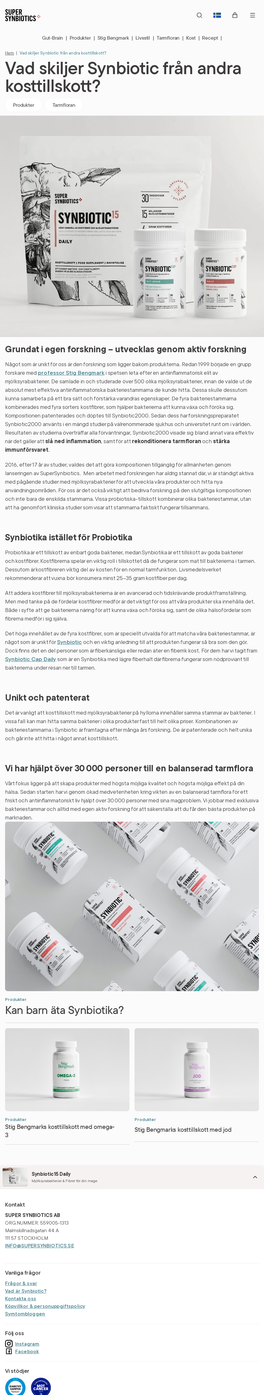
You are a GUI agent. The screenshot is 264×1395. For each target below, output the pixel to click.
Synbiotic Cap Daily (30, 659)
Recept (212, 37)
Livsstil (144, 37)
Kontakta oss (20, 1298)
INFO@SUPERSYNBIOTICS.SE (39, 1245)
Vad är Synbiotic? (26, 1291)
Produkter (82, 37)
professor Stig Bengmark (71, 372)
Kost (192, 37)
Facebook (22, 1351)
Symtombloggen (25, 1313)
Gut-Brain (54, 37)
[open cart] (235, 15)
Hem (9, 53)
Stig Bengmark (115, 37)
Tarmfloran (170, 37)
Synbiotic (69, 642)
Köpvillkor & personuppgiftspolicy (45, 1306)
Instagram (22, 1343)
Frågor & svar (21, 1283)
